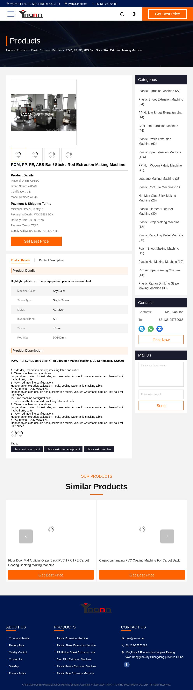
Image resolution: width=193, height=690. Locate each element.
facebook (127, 664)
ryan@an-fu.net (75, 3)
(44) (158, 128)
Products (22, 50)
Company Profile (19, 638)
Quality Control (18, 652)
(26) (161, 238)
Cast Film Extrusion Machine (74, 659)
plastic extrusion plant (27, 449)
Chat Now (161, 340)
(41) (160, 168)
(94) (161, 102)
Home (9, 50)
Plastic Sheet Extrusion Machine (76, 645)
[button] (26, 536)
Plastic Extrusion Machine (46, 50)
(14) (160, 115)
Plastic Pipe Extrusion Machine (75, 673)
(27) (160, 91)
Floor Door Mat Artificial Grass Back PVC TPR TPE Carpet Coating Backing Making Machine (48, 563)
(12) (159, 224)
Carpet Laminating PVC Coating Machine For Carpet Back (139, 560)
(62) (155, 141)
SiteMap (14, 666)
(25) (157, 198)
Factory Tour (16, 645)
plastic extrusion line (99, 449)
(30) (156, 211)
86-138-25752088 (104, 3)
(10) (161, 261)
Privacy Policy (17, 673)
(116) (160, 155)
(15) (159, 251)
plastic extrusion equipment (63, 449)
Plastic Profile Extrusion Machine (76, 666)
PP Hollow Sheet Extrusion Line (76, 652)
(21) (159, 187)
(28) (160, 178)
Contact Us (15, 659)
